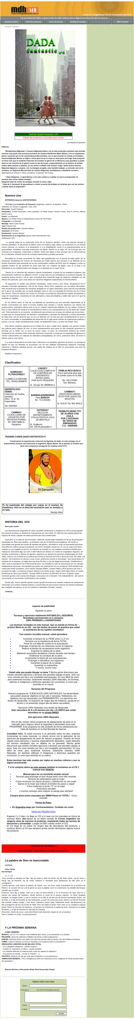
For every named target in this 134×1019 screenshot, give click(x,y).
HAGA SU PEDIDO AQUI (44, 812)
